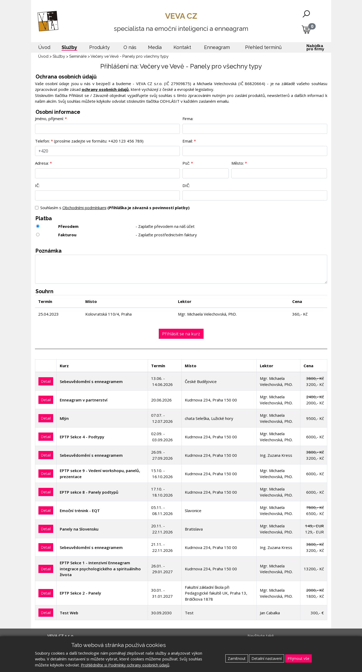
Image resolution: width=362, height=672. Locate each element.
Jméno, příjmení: (49, 118)
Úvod (43, 56)
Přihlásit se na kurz (181, 334)
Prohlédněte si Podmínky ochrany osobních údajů (125, 665)
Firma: (187, 118)
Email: (187, 141)
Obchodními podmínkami (84, 207)
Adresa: (42, 163)
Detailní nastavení (266, 658)
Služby (59, 56)
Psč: (186, 163)
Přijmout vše (298, 658)
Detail (46, 381)
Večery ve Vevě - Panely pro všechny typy (129, 56)
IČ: (37, 185)
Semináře (78, 56)
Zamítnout (237, 658)
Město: (237, 163)
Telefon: (42, 141)
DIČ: (186, 185)
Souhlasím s (115, 207)
